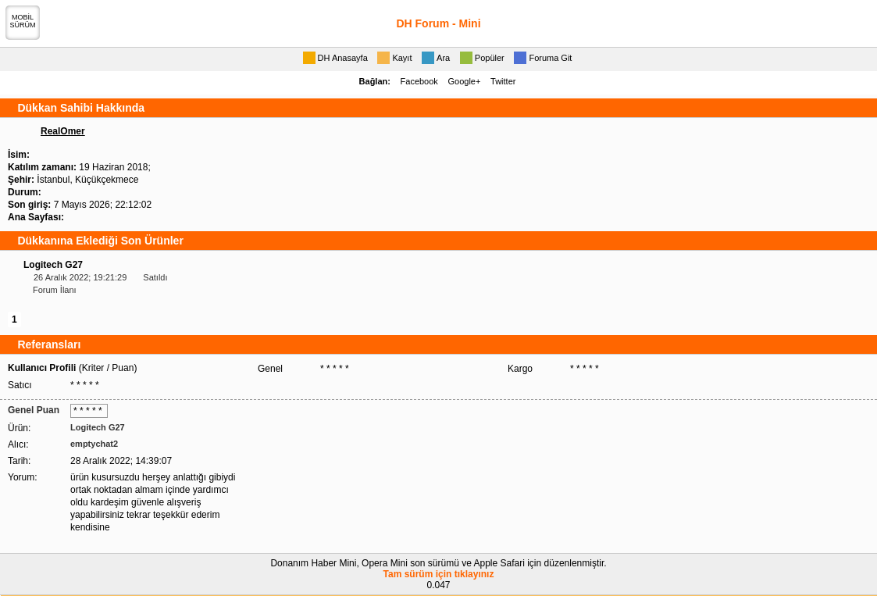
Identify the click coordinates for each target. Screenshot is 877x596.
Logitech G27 (53, 264)
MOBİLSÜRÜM (23, 21)
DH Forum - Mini (438, 23)
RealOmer (63, 131)
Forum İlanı (55, 289)
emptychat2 (94, 443)
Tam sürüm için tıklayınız (438, 574)
